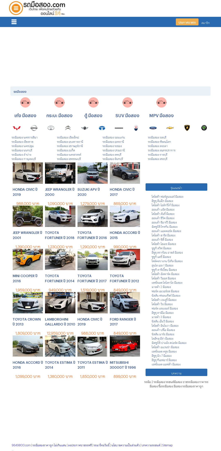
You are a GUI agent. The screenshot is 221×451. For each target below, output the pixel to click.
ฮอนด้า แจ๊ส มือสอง (163, 209)
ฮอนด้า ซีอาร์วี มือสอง (164, 222)
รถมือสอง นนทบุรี (22, 149)
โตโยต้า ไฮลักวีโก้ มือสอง (165, 204)
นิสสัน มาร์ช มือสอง (163, 333)
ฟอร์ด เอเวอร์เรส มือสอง (165, 290)
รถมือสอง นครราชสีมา (25, 137)
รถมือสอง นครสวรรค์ (69, 154)
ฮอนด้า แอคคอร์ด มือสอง (166, 230)
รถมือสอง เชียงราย (22, 141)
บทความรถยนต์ (151, 444)
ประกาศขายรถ (187, 22)
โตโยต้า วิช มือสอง (162, 303)
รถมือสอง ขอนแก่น (114, 137)
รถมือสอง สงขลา (158, 145)
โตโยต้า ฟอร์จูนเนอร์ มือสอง (167, 196)
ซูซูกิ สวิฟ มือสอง (161, 247)
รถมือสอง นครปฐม (23, 145)
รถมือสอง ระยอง (112, 145)
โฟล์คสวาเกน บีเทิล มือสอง (167, 260)
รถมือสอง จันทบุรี (113, 158)
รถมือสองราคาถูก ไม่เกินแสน (49, 444)
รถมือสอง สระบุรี (157, 158)
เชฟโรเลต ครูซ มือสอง (164, 351)
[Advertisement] (110, 56)
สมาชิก (205, 22)
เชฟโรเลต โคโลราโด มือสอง (167, 282)
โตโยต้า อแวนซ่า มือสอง (165, 346)
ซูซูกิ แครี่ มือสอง (161, 256)
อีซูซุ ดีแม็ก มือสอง (162, 200)
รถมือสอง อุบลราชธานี (70, 141)
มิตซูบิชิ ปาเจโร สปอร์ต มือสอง (169, 342)
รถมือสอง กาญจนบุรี (24, 158)
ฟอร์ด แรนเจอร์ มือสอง (165, 308)
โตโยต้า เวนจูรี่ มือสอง (164, 299)
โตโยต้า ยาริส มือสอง (163, 234)
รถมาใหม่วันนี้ (102, 444)
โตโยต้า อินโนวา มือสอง (165, 325)
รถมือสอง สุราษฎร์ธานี (70, 145)
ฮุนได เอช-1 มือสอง (162, 265)
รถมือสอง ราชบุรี (157, 154)
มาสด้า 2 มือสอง (161, 286)
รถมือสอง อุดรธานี (113, 141)
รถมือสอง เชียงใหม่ (68, 137)
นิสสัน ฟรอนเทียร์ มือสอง (166, 295)
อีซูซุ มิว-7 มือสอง (162, 355)
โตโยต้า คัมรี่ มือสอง (163, 213)
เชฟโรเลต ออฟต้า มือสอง (166, 364)
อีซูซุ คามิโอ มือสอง (163, 312)
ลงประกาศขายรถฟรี (80, 444)
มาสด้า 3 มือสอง (161, 316)
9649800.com (21, 444)
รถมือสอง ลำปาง (21, 154)
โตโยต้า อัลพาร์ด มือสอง (165, 273)
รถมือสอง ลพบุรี (112, 154)
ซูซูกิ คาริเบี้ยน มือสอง (164, 269)
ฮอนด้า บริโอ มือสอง (163, 329)
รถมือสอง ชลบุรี (157, 137)
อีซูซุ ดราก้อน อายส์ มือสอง (167, 252)
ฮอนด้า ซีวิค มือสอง (163, 217)
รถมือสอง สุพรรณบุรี (69, 158)
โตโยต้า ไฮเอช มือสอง (164, 243)
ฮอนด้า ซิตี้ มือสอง (162, 239)
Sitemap (167, 444)
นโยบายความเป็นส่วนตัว (125, 444)
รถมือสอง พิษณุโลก (159, 141)
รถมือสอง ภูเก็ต (66, 149)
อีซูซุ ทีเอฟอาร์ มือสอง (164, 359)
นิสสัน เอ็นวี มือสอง (163, 321)
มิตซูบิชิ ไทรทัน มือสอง (164, 226)
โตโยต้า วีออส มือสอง (164, 277)
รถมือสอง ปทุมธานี (114, 149)
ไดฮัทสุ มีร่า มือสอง (162, 338)
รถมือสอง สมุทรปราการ (161, 149)
